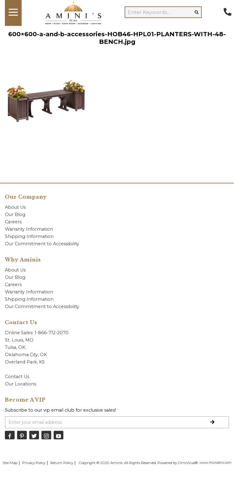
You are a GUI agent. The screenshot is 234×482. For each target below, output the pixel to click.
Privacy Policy (33, 463)
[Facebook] (10, 435)
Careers (13, 222)
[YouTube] (58, 435)
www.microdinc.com (216, 463)
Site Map (9, 463)
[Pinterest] (22, 435)
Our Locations (20, 384)
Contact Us (17, 376)
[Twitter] (34, 435)
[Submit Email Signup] (212, 422)
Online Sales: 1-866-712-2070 (37, 332)
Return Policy (61, 463)
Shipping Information (29, 236)
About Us (15, 207)
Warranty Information (29, 229)
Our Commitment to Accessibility (42, 243)
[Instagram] (46, 435)
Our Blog (15, 214)
